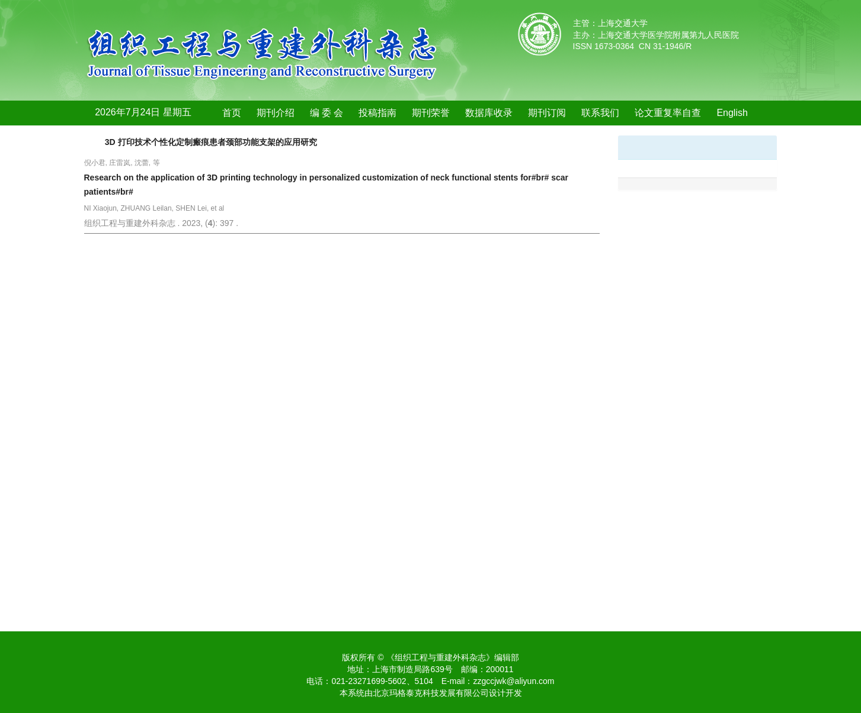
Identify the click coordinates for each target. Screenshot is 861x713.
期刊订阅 (547, 113)
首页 (231, 113)
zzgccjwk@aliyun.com (513, 681)
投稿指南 (377, 113)
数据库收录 (489, 113)
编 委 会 (327, 113)
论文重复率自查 (668, 113)
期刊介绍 (276, 113)
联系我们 (600, 113)
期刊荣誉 (431, 113)
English (731, 113)
